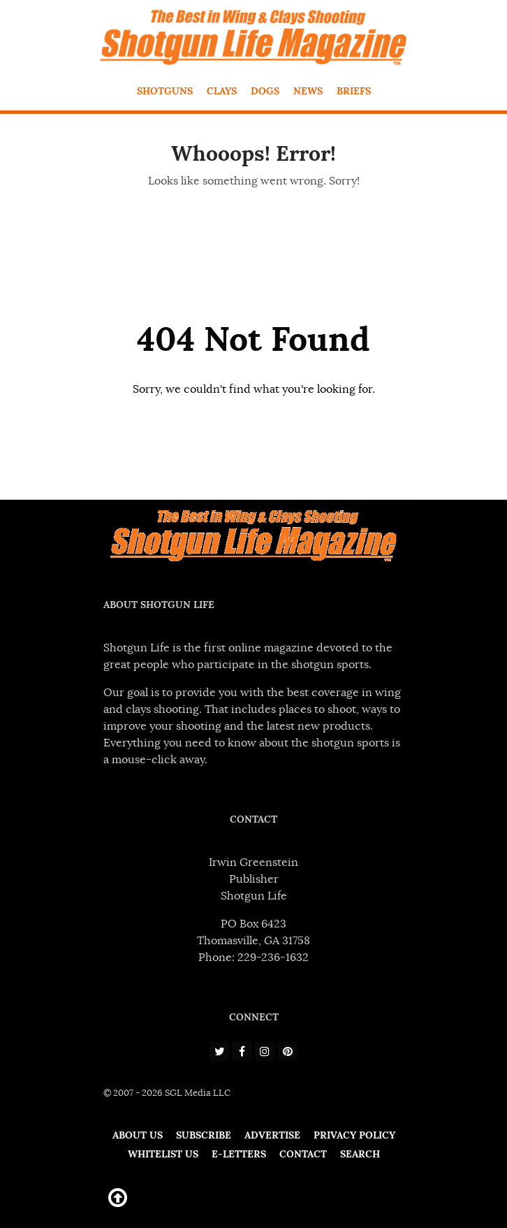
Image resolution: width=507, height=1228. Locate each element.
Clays (222, 91)
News (308, 91)
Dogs (265, 91)
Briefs (354, 91)
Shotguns (165, 91)
